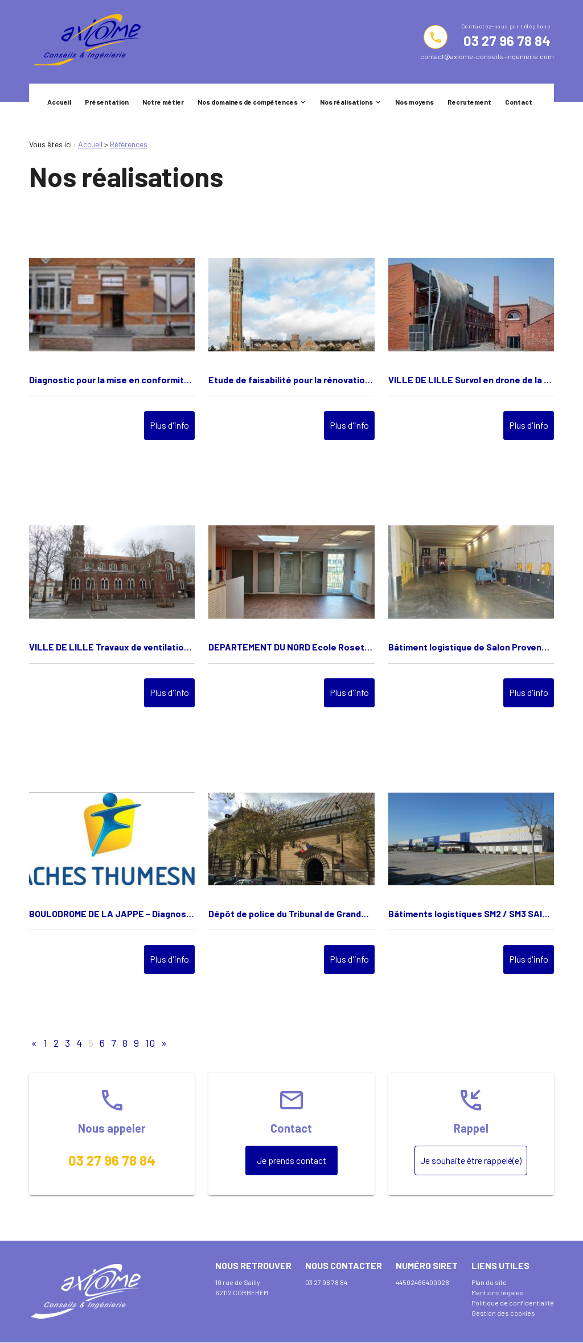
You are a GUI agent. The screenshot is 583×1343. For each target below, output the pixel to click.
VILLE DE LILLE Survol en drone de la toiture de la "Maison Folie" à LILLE (471, 379)
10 (150, 1043)
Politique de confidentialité (512, 1303)
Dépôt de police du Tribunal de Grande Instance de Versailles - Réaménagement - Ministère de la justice (291, 913)
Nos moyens (414, 102)
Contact (518, 102)
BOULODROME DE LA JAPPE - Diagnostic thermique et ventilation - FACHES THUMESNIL (112, 913)
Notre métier (163, 102)
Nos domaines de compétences (248, 102)
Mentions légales (497, 1292)
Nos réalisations (346, 102)
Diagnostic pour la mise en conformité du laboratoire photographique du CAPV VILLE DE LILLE (112, 379)
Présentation (107, 102)
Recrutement (469, 102)
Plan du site (489, 1282)
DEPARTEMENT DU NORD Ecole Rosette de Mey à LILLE (291, 646)
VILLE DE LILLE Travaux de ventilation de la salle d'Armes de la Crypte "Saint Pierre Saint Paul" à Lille (112, 646)
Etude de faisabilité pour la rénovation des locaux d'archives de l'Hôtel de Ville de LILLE (291, 379)
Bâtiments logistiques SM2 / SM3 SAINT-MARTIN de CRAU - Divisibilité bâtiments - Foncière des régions (471, 913)
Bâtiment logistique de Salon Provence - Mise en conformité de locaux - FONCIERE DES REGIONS (471, 646)
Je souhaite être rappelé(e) (471, 1160)
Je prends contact (291, 1160)
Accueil (59, 102)
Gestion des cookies (503, 1313)
